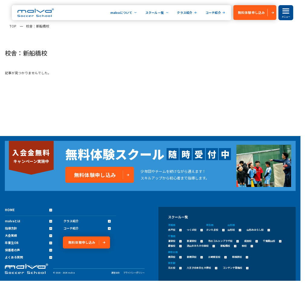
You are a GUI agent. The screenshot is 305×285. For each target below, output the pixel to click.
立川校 (175, 267)
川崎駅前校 (217, 256)
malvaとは (28, 221)
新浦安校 (195, 240)
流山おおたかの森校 (201, 245)
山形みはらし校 (258, 229)
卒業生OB (28, 243)
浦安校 (175, 240)
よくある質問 (28, 257)
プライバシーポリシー (133, 272)
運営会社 (115, 272)
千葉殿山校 (272, 240)
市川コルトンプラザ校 (223, 240)
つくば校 (195, 229)
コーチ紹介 (213, 12)
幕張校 (175, 245)
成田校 (251, 240)
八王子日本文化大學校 (202, 267)
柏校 (247, 245)
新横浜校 (195, 256)
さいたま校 (215, 229)
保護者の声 (28, 250)
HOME (28, 209)
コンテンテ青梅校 (235, 267)
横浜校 (175, 256)
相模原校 (240, 256)
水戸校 (175, 229)
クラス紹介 (184, 12)
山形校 (234, 229)
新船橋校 (228, 245)
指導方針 (28, 228)
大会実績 (28, 235)
